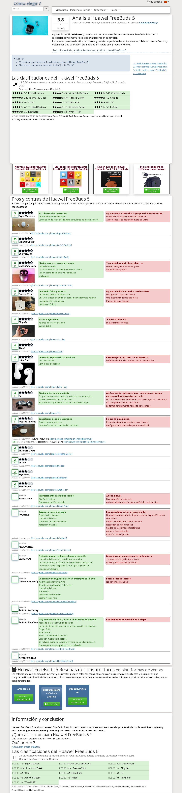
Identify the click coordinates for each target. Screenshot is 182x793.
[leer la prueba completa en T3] (45, 413)
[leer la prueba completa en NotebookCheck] (52, 661)
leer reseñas (51, 704)
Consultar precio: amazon (26, 746)
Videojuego (62, 10)
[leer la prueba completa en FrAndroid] (49, 538)
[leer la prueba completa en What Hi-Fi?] (49, 489)
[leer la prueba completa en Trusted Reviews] (71, 438)
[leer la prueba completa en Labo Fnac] (49, 387)
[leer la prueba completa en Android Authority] (52, 613)
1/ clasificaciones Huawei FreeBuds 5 (150, 63)
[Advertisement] (151, 117)
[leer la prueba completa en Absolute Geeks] (51, 453)
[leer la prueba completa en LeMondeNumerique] (54, 601)
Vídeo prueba (154, 1)
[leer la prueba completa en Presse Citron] (50, 313)
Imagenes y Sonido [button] (80, 10)
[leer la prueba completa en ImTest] (47, 465)
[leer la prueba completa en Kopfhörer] (49, 477)
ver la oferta (30, 190)
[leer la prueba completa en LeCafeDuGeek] (51, 245)
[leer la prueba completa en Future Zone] (50, 506)
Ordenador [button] (100, 10)
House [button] (114, 10)
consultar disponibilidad (23, 698)
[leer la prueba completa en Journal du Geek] (51, 285)
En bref (19, 58)
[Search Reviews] (28, 8)
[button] (166, 1)
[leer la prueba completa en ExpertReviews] (51, 233)
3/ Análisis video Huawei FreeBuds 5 (150, 70)
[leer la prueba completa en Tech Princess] (51, 550)
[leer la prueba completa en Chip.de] (48, 339)
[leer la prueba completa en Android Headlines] (53, 649)
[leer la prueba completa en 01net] (47, 351)
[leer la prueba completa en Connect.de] (49, 572)
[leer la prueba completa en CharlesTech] (50, 257)
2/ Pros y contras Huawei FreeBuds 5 (150, 66)
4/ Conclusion (139, 73)
